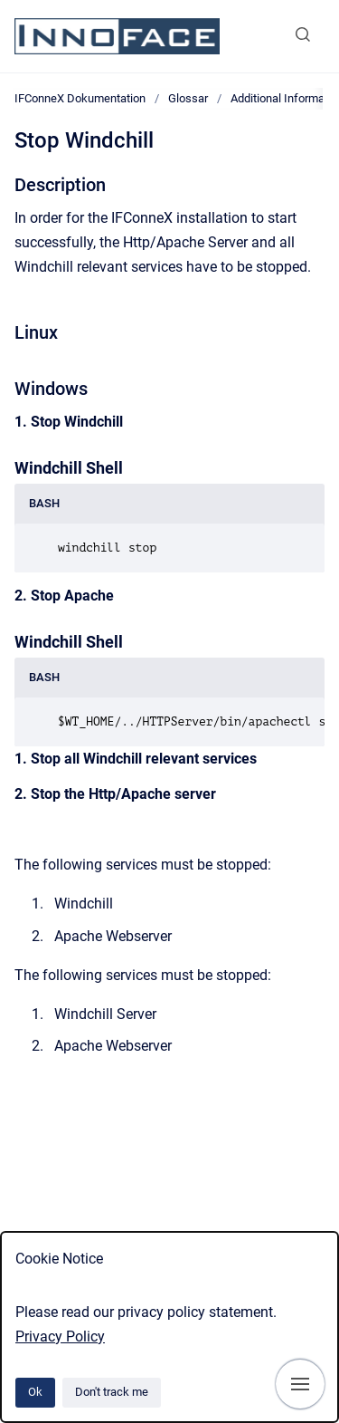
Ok (35, 1392)
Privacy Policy (60, 1336)
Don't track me (111, 1392)
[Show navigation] (300, 1384)
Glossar (188, 98)
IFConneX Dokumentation (80, 98)
